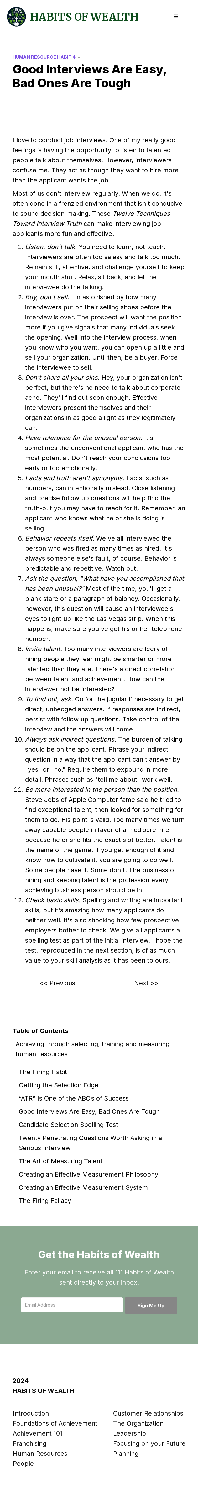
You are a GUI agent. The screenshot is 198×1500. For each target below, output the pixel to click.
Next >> (146, 983)
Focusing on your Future (149, 1443)
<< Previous (57, 983)
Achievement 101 (37, 1433)
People (23, 1463)
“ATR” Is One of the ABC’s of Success (74, 1098)
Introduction (31, 1413)
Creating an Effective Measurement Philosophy (88, 1174)
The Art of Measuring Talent (60, 1161)
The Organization (138, 1423)
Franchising (29, 1443)
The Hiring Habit (43, 1072)
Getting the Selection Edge (58, 1085)
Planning (125, 1453)
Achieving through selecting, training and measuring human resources (92, 1049)
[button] (176, 16)
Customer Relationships (148, 1413)
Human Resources (40, 1453)
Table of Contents (40, 1031)
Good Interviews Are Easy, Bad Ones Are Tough (89, 1111)
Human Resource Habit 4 (44, 57)
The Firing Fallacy (45, 1200)
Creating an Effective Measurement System (83, 1187)
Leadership (129, 1433)
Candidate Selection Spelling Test (68, 1124)
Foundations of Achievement (55, 1423)
